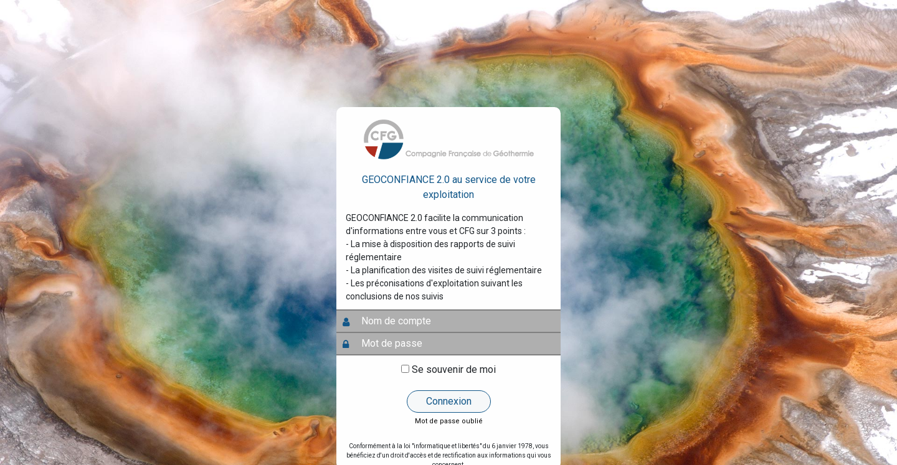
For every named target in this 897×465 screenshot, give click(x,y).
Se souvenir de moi (454, 369)
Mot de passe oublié (449, 421)
